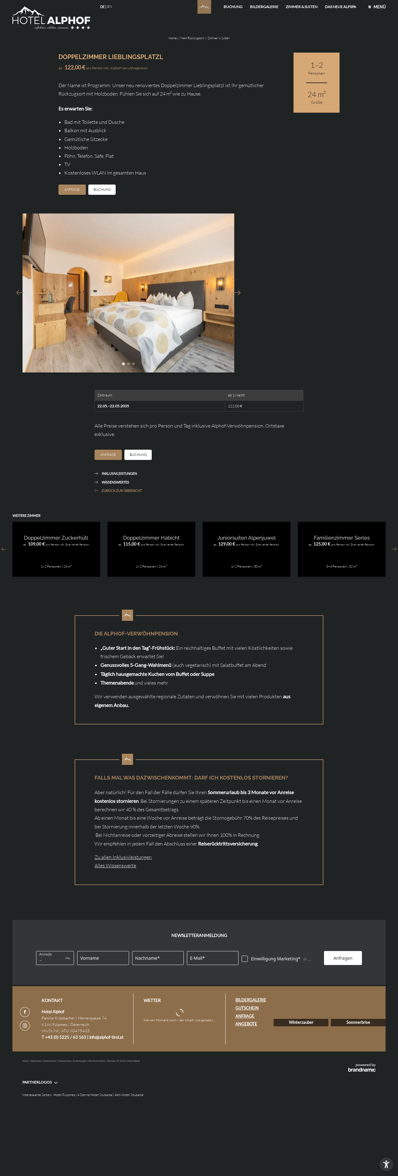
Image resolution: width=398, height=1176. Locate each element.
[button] (386, 1164)
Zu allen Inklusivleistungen (123, 919)
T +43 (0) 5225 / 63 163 (64, 1101)
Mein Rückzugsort (192, 38)
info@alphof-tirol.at (106, 1101)
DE (102, 7)
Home (173, 38)
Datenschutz (50, 1126)
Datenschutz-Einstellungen (72, 1126)
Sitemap (111, 1126)
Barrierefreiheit (97, 1126)
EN (109, 6)
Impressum (36, 1126)
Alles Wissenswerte (115, 927)
